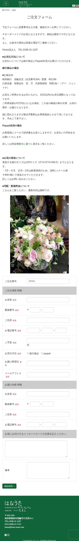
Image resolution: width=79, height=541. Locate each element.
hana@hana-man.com (14, 527)
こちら (5, 190)
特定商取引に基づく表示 (25, 144)
